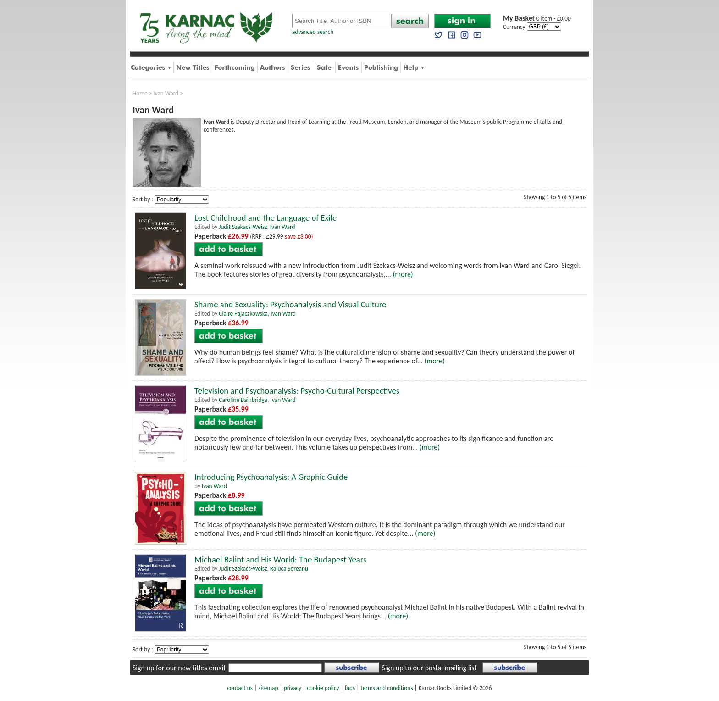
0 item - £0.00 (537, 18)
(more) (403, 274)
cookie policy (323, 688)
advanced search (312, 32)
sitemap (268, 688)
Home (140, 93)
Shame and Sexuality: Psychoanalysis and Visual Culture (290, 304)
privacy (293, 688)
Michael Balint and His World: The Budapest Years (280, 559)
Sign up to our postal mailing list (429, 667)
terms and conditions (386, 688)
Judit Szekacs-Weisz (243, 227)
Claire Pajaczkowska (243, 313)
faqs (350, 688)
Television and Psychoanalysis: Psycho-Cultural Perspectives (296, 390)
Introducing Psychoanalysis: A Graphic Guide (271, 477)
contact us (240, 688)
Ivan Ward (165, 93)
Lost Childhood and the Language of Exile (265, 217)
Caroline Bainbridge (243, 400)
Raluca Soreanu (289, 569)
